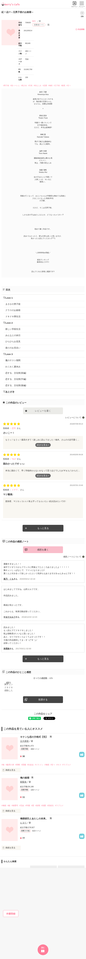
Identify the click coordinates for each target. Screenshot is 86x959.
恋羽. (14, 428)
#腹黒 (63, 85)
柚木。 (34, 21)
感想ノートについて (72, 557)
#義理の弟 (10, 765)
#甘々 (68, 85)
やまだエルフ (10, 617)
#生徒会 (30, 765)
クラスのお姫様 (12, 310)
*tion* (14, 459)
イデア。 (16, 490)
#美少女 (24, 85)
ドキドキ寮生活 (12, 316)
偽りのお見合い (12, 348)
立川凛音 (24, 741)
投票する (43, 699)
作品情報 (81, 29)
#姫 (9, 805)
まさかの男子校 (12, 304)
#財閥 (37, 805)
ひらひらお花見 (12, 341)
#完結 (21, 805)
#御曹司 (15, 805)
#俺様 (50, 85)
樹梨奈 (23, 782)
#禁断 (17, 765)
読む (43, 948)
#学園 (27, 805)
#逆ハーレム (15, 85)
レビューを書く (43, 410)
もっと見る (43, 528)
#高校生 (50, 805)
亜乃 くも (9, 579)
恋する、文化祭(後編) (15, 385)
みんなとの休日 (12, 335)
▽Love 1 (8, 297)
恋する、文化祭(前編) (15, 373)
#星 (32, 805)
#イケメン (39, 765)
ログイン (74, 6)
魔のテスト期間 (12, 360)
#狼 (3, 765)
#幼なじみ (37, 85)
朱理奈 (7, 648)
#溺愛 (43, 805)
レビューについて (73, 417)
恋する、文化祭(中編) (15, 379)
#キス (58, 765)
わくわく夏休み (12, 366)
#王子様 (57, 85)
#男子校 (6, 85)
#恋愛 (45, 85)
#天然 (30, 85)
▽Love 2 (8, 323)
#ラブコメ (66, 765)
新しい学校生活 (12, 329)
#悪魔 (23, 765)
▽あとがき (9, 391)
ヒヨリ (23, 822)
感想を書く (43, 549)
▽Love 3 (8, 354)
